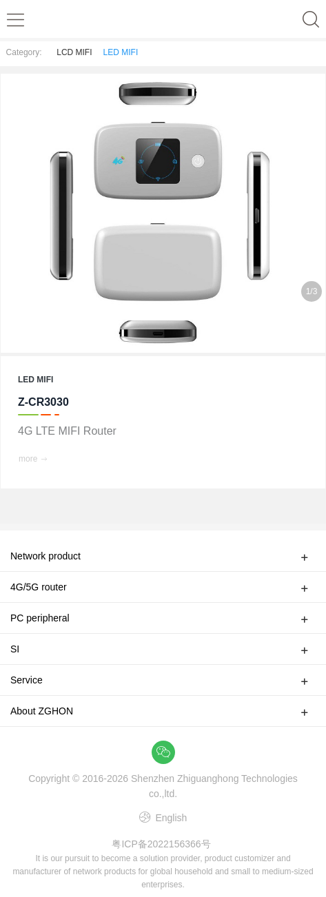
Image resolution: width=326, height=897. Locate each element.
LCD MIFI (74, 52)
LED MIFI (121, 52)
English (170, 817)
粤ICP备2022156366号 (161, 843)
